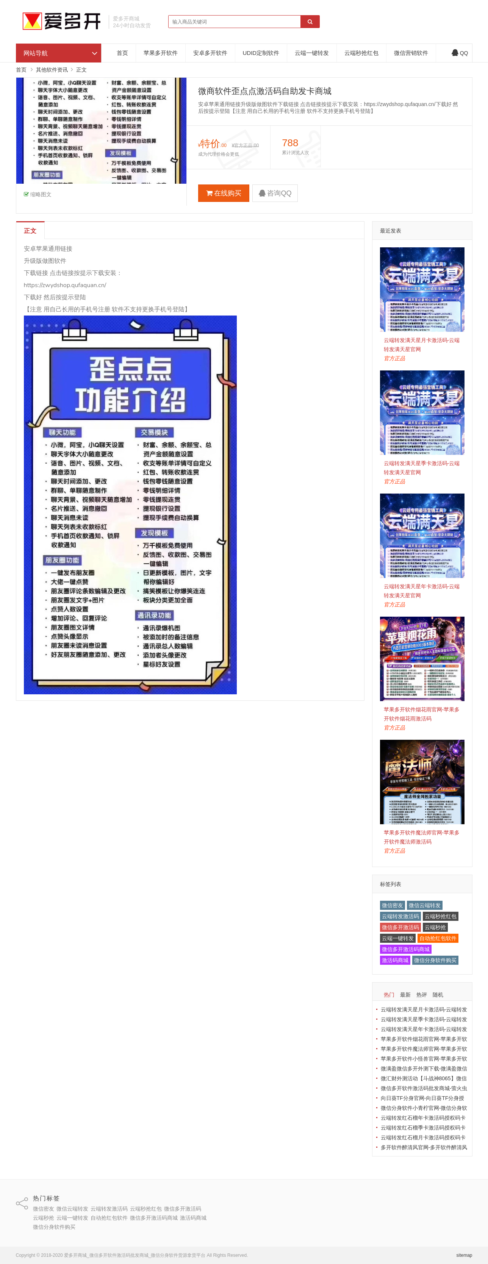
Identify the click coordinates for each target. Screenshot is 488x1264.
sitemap (464, 1255)
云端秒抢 (435, 927)
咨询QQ (275, 193)
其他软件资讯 (52, 70)
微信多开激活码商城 (406, 949)
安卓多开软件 (210, 53)
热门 (389, 995)
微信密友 (392, 905)
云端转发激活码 (400, 916)
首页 (122, 53)
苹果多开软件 (161, 53)
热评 (421, 995)
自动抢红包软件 (438, 938)
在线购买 (223, 193)
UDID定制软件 (261, 53)
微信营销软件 (411, 53)
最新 (405, 995)
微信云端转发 (425, 905)
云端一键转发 (312, 53)
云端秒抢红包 (361, 53)
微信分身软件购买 (435, 960)
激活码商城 (395, 960)
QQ (460, 53)
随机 (438, 995)
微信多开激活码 (400, 927)
